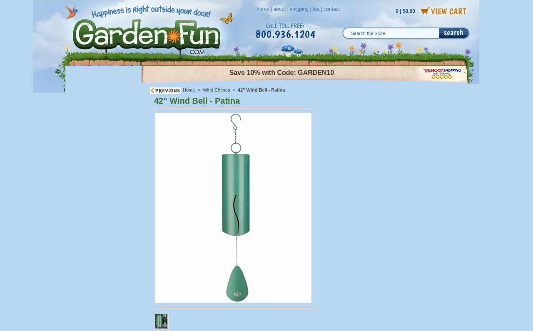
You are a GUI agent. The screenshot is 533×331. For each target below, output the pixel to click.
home (263, 9)
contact (332, 9)
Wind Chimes (216, 89)
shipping (299, 9)
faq (316, 9)
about (279, 9)
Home (189, 89)
